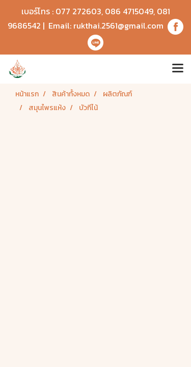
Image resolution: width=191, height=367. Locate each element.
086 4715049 (129, 11)
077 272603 (78, 11)
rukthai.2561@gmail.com (118, 25)
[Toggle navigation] (178, 69)
